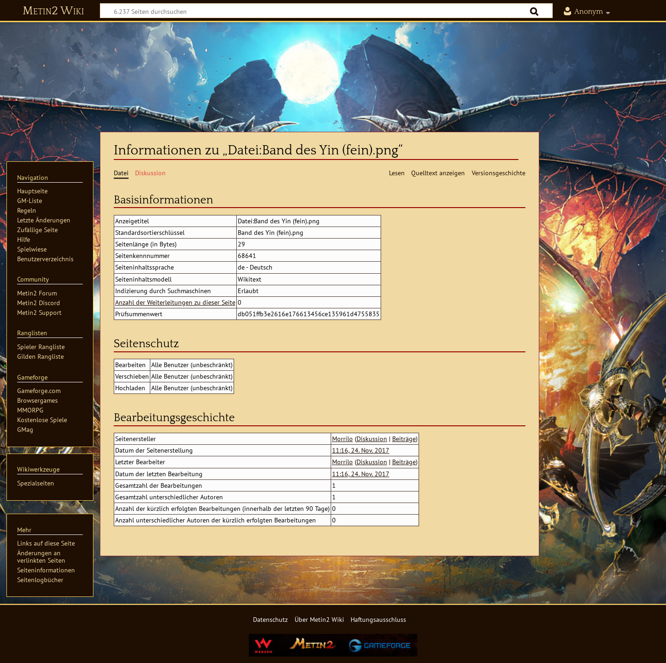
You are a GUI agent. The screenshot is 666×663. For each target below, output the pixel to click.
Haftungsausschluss (378, 619)
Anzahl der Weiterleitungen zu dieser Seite (175, 302)
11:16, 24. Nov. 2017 (360, 450)
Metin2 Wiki (53, 11)
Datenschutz (270, 619)
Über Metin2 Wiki (319, 619)
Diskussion (372, 438)
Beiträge (404, 438)
